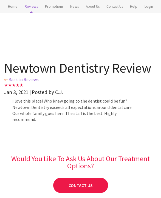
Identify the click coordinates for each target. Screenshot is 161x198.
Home (13, 6)
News (74, 6)
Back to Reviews (21, 79)
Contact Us (114, 6)
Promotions (54, 6)
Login (149, 6)
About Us (93, 6)
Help (133, 6)
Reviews (31, 6)
